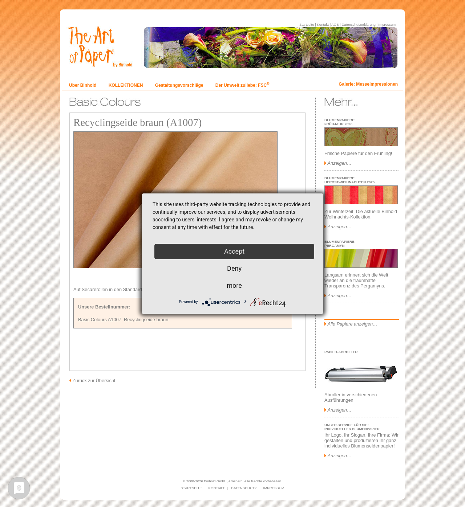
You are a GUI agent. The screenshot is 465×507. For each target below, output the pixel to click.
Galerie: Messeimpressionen (368, 84)
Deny (234, 268)
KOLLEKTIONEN (126, 85)
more (234, 285)
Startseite (306, 24)
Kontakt (323, 24)
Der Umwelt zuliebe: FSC (242, 85)
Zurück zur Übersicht (94, 380)
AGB (335, 24)
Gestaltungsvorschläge (179, 85)
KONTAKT (217, 488)
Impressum (387, 24)
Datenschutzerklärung (358, 24)
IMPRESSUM (273, 488)
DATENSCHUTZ (244, 488)
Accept (234, 251)
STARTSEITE (191, 488)
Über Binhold (82, 85)
